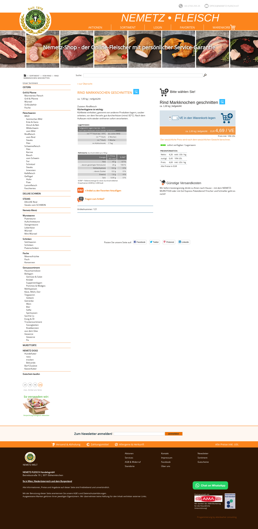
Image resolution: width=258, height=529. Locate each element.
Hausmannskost (32, 270)
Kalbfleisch (29, 173)
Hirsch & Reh (32, 125)
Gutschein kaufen (31, 374)
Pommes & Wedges (36, 285)
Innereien (31, 170)
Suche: (79, 75)
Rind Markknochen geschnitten (41, 77)
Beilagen (28, 273)
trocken (30, 359)
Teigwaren (29, 294)
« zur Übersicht (84, 83)
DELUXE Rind (30, 201)
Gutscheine (203, 461)
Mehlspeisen (30, 288)
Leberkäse (29, 227)
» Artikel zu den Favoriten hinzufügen (103, 190)
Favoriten (187, 27)
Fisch (26, 259)
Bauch (29, 155)
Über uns (165, 466)
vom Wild (30, 131)
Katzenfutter (30, 368)
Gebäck (30, 297)
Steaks (29, 140)
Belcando (30, 362)
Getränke (29, 300)
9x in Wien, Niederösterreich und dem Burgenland (47, 481)
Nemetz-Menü (30, 210)
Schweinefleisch (32, 146)
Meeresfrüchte (31, 256)
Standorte (130, 466)
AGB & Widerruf (133, 461)
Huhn (29, 179)
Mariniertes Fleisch (33, 95)
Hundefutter (30, 353)
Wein (28, 303)
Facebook (166, 461)
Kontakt (165, 453)
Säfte (28, 309)
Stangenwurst (31, 224)
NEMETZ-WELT (30, 463)
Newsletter (203, 453)
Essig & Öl (29, 318)
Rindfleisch (29, 134)
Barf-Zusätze (30, 365)
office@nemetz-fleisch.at (224, 5)
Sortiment (128, 27)
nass (28, 356)
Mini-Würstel (30, 233)
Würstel (28, 101)
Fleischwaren (29, 112)
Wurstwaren (29, 215)
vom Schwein (32, 158)
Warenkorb (225, 27)
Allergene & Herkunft (131, 444)
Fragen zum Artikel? (94, 198)
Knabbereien (32, 327)
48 (30, 385)
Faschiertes (30, 188)
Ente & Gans (32, 122)
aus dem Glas (31, 330)
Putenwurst (30, 218)
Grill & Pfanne (29, 92)
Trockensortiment (33, 321)
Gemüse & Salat (34, 276)
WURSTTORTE (29, 345)
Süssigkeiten (32, 324)
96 (35, 385)
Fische (27, 107)
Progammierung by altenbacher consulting (217, 517)
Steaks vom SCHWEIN (35, 204)
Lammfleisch (30, 185)
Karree (29, 152)
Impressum (166, 457)
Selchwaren (30, 241)
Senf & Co (29, 315)
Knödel (29, 279)
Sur (28, 161)
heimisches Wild (34, 119)
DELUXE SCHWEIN (32, 193)
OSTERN (27, 87)
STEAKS (26, 198)
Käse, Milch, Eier (32, 291)
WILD (27, 115)
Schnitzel (30, 164)
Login (158, 27)
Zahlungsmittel (100, 444)
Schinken (27, 238)
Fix (27, 340)
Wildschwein (32, 128)
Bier (28, 306)
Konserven (29, 262)
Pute (28, 182)
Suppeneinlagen (34, 282)
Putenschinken (31, 248)
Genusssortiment (31, 267)
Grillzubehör (30, 104)
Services (129, 457)
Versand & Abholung (68, 444)
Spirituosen (31, 312)
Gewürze (28, 333)
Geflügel (28, 176)
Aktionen (95, 27)
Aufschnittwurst (32, 221)
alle (40, 385)
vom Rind (46, 76)
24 (25, 385)
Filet (28, 143)
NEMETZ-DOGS (30, 350)
